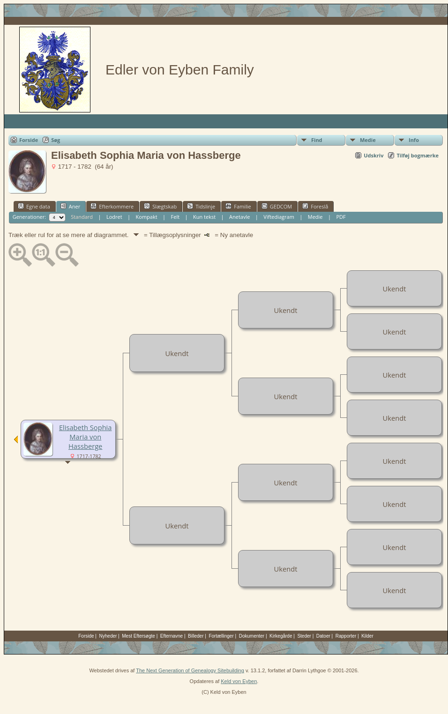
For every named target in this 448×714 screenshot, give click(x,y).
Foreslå (315, 206)
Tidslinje (201, 206)
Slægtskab (160, 206)
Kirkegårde (280, 636)
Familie (238, 206)
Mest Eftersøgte (138, 636)
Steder (304, 636)
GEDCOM (276, 206)
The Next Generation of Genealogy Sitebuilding (190, 670)
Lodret (114, 216)
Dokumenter (251, 636)
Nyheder (108, 636)
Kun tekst (204, 216)
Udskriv (373, 155)
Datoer (323, 636)
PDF (340, 216)
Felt (175, 216)
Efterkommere (112, 206)
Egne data (34, 206)
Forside (28, 139)
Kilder (367, 636)
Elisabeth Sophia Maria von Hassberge (85, 437)
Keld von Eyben (239, 681)
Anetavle (239, 216)
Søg (55, 139)
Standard (82, 216)
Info (414, 139)
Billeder (195, 636)
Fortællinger (221, 636)
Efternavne (171, 636)
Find (316, 139)
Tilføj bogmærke (417, 155)
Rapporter (346, 636)
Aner (70, 206)
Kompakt (146, 216)
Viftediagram (278, 216)
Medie (368, 139)
